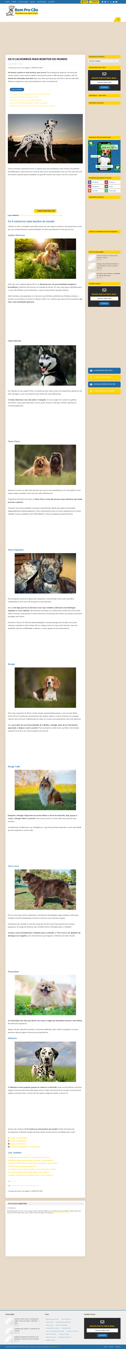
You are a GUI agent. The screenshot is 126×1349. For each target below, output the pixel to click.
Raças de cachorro (51, 1337)
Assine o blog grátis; (17, 1141)
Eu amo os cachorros (73, 1331)
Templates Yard (54, 1346)
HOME (7, 2)
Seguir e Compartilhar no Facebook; (24, 1147)
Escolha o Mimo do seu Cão (104, 384)
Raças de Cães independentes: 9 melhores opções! (29, 103)
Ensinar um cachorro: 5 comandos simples (26, 100)
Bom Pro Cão (13, 64)
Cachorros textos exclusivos (63, 1322)
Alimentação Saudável (103, 377)
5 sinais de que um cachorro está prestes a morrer (29, 1157)
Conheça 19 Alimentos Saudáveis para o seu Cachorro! (30, 1175)
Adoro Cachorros (66, 1319)
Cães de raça (49, 1325)
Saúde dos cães (50, 1340)
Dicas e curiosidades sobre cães (29, 1185)
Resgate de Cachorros (65, 1337)
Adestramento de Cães (52, 1319)
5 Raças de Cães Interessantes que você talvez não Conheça (32, 1163)
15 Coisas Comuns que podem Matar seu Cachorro (29, 1172)
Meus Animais (14, 1181)
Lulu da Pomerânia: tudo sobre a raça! (24, 97)
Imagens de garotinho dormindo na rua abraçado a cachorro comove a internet (108, 266)
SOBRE (14, 2)
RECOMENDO (41, 2)
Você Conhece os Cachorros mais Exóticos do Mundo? (41, 215)
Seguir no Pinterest (17, 1144)
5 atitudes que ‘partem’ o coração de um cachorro (27, 1330)
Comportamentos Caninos (104, 391)
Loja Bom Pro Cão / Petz (103, 370)
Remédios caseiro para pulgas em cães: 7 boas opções (30, 1160)
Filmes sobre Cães (51, 1334)
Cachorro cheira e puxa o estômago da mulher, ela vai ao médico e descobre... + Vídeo (26, 1321)
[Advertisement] (86, 10)
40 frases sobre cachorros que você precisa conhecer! (30, 94)
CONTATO (51, 2)
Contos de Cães (66, 1328)
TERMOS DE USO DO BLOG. (62, 1213)
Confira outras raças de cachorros (22, 1166)
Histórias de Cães (64, 1334)
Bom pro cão (15, 1185)
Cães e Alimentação (61, 1325)
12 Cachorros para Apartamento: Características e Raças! (32, 1169)
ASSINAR (104, 87)
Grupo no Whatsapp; (17, 1138)
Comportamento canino (52, 1328)
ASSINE (32, 2)
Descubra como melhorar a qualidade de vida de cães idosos (108, 274)
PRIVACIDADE (23, 2)
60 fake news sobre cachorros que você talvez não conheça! (32, 106)
